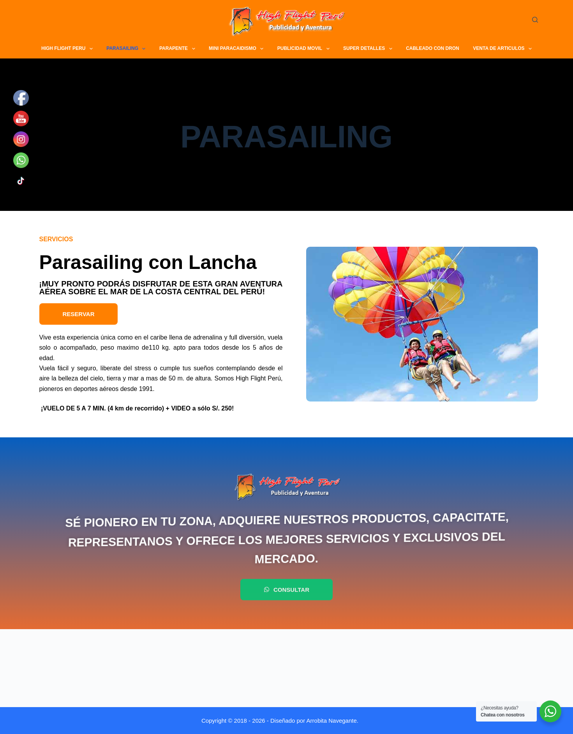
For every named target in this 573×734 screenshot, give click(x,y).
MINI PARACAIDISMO (237, 48)
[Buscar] (535, 20)
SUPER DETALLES (368, 48)
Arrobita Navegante (332, 720)
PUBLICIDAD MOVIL (304, 48)
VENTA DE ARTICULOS (503, 48)
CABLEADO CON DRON (432, 48)
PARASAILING (127, 48)
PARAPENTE (178, 48)
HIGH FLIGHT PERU (68, 48)
